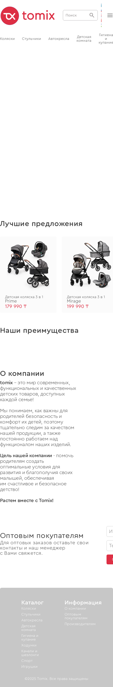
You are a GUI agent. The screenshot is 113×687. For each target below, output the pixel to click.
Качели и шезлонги (30, 653)
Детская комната (83, 38)
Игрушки (29, 666)
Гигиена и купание (29, 637)
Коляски (7, 39)
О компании (75, 608)
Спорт (27, 661)
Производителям (80, 624)
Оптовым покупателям (76, 616)
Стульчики (31, 39)
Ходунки (29, 645)
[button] (109, 15)
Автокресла (58, 39)
